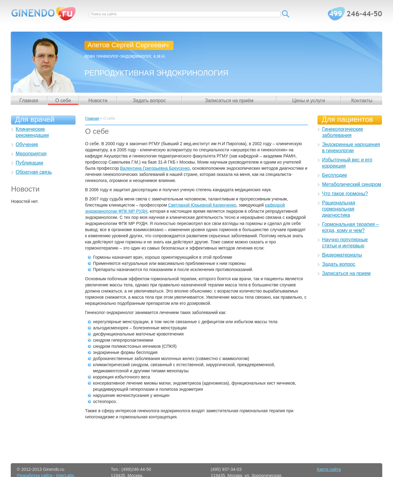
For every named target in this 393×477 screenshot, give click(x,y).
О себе (63, 100)
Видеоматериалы (342, 255)
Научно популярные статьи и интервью (345, 242)
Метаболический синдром (351, 184)
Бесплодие (334, 175)
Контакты (361, 100)
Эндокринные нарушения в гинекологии (351, 147)
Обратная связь (34, 172)
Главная (28, 100)
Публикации (29, 162)
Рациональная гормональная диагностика (338, 209)
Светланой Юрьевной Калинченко (202, 205)
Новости (97, 100)
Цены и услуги (308, 100)
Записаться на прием (346, 273)
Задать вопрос (149, 100)
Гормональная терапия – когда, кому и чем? (350, 227)
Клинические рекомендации (32, 132)
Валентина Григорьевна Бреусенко (155, 168)
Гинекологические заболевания (342, 132)
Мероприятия (31, 153)
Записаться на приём (229, 100)
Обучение (27, 144)
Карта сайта (329, 469)
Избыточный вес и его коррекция (347, 163)
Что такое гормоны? (345, 193)
